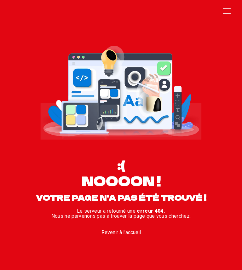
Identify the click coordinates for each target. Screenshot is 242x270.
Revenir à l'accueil (121, 232)
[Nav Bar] (227, 11)
